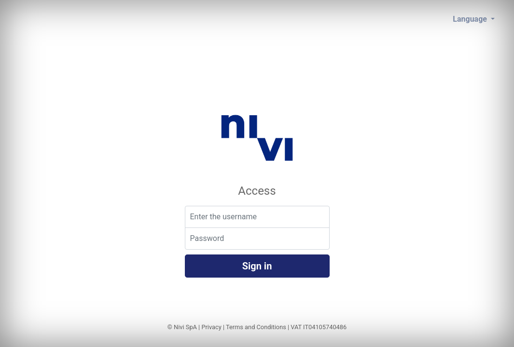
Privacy (211, 327)
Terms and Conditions (256, 327)
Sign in (257, 266)
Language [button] (471, 19)
